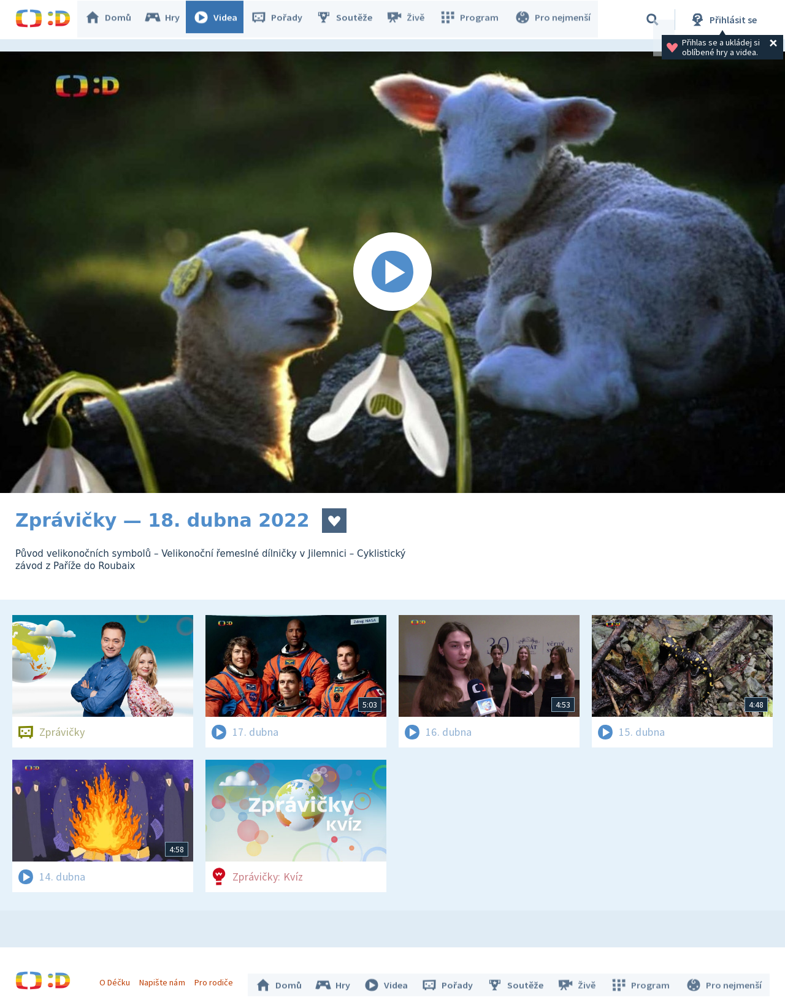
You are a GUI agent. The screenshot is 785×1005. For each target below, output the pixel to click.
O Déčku (117, 979)
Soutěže (350, 19)
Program (473, 19)
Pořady (282, 19)
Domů (114, 19)
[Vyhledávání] (652, 19)
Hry (168, 19)
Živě (411, 19)
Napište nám (165, 979)
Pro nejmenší (553, 19)
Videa (221, 19)
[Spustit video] (392, 272)
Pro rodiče (216, 979)
